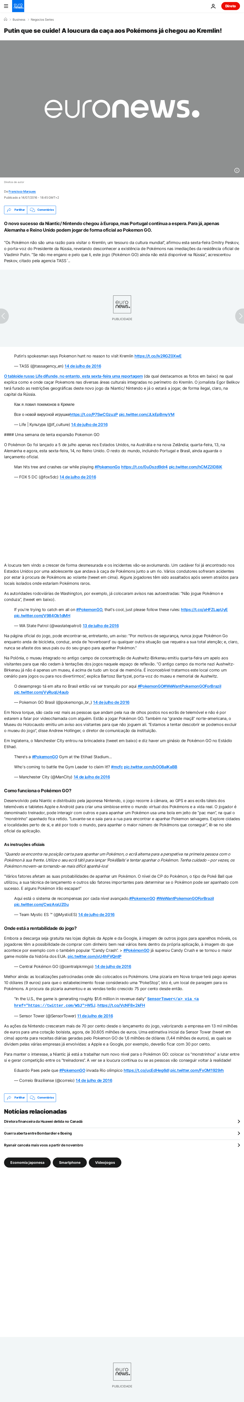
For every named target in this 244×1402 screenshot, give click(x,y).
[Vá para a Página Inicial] (18, 6)
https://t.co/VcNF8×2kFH (121, 1004)
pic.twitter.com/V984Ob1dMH (42, 615)
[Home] (5, 19)
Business (19, 19)
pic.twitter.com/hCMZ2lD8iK (195, 466)
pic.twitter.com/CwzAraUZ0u (41, 904)
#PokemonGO (89, 609)
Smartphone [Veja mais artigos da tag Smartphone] (69, 1161)
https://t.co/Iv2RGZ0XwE (158, 355)
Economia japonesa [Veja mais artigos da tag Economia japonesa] (27, 1161)
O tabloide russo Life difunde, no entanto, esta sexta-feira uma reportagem (73, 376)
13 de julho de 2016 (101, 625)
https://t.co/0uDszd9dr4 (144, 466)
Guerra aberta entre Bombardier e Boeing (38, 1132)
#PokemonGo (107, 466)
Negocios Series (42, 19)
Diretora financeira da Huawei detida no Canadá (43, 1120)
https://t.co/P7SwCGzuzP (94, 414)
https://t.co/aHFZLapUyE (204, 609)
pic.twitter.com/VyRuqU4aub (41, 692)
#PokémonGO (136, 950)
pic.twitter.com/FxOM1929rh (197, 1069)
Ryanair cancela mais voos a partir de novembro (43, 1144)
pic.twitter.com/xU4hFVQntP (94, 956)
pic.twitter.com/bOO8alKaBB (150, 766)
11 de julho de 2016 (95, 1014)
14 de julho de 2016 (83, 366)
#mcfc (117, 766)
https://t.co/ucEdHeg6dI (146, 1069)
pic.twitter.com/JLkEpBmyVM (147, 414)
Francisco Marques (22, 191)
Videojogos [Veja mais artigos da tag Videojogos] (105, 1161)
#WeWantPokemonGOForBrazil (192, 686)
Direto (230, 6)
